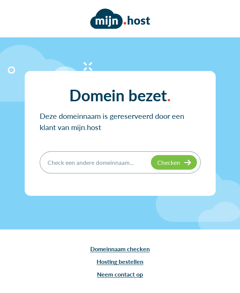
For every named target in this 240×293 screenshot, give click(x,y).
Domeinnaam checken (120, 248)
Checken (168, 162)
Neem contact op (120, 274)
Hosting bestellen (120, 261)
